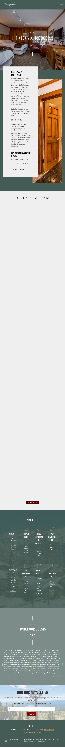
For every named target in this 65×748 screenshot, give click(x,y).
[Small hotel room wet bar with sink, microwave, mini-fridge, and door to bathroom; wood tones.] (32, 350)
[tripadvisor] (35, 726)
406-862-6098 (49, 730)
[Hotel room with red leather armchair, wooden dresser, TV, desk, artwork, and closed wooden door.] (32, 292)
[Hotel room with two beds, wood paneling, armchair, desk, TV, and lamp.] (32, 235)
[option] (32, 664)
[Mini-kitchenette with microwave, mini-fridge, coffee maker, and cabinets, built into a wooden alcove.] (32, 464)
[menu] (61, 4)
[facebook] (29, 726)
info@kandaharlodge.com (32, 732)
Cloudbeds (41, 741)
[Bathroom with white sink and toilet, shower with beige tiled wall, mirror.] (32, 407)
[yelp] (32, 726)
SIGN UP (32, 714)
